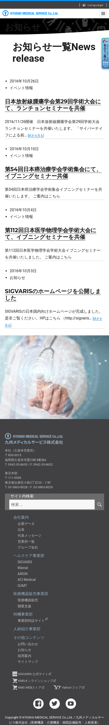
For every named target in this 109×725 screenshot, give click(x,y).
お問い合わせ (28, 644)
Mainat (23, 568)
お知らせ (24, 650)
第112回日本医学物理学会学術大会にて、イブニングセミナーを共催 (50, 233)
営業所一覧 (26, 541)
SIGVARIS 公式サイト (33, 674)
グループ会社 (28, 547)
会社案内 (21, 517)
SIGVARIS (25, 562)
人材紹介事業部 (26, 629)
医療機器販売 (28, 600)
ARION (23, 574)
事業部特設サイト (31, 621)
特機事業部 (23, 614)
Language (93, 5)
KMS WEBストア (29, 687)
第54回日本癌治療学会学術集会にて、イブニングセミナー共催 (53, 172)
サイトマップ (28, 662)
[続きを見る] (36, 135)
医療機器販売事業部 (30, 593)
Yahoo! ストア (72, 687)
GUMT (22, 586)
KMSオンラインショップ (35, 681)
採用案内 (24, 656)
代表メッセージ (29, 535)
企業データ (26, 524)
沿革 (21, 530)
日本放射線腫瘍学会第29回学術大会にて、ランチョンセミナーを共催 (53, 105)
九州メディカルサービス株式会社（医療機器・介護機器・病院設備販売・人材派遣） (30, 13)
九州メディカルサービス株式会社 (34, 438)
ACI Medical (27, 580)
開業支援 (24, 606)
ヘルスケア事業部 (28, 555)
